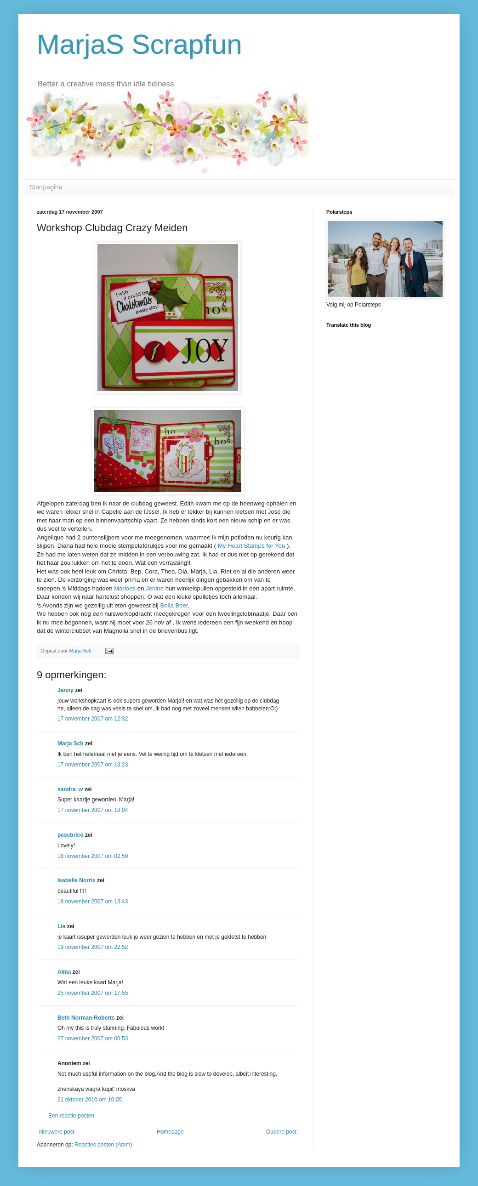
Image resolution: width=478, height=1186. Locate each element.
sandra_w (70, 789)
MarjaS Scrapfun (139, 44)
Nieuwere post (56, 1132)
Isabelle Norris (76, 880)
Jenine (155, 588)
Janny (65, 690)
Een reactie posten (71, 1115)
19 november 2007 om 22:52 (92, 947)
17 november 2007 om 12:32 (92, 718)
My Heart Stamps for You (252, 545)
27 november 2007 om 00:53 (92, 1038)
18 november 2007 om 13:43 (92, 901)
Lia (61, 926)
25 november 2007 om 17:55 (92, 993)
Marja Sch (70, 743)
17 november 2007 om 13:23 (92, 764)
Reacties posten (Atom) (103, 1144)
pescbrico (70, 835)
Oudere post (281, 1132)
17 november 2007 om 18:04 (92, 810)
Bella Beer (174, 605)
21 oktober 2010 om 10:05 (89, 1099)
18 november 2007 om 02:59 (92, 856)
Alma (64, 972)
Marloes (125, 588)
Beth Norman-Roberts (86, 1018)
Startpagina (46, 187)
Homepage (170, 1132)
